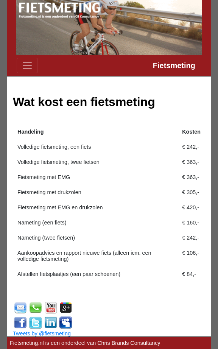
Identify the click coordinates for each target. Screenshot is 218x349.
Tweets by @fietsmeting (42, 333)
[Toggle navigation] (27, 65)
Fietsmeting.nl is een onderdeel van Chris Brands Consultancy (85, 343)
